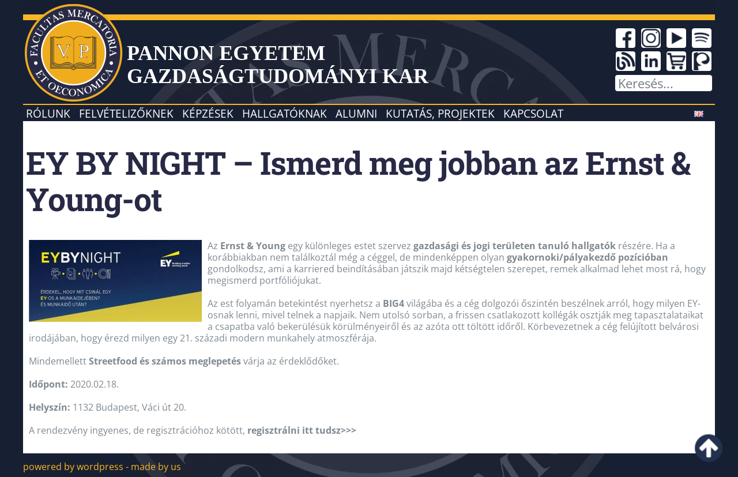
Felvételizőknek (126, 113)
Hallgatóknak (284, 113)
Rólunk (48, 113)
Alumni (356, 113)
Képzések (208, 113)
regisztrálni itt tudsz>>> (301, 430)
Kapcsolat (533, 113)
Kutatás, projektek (440, 113)
